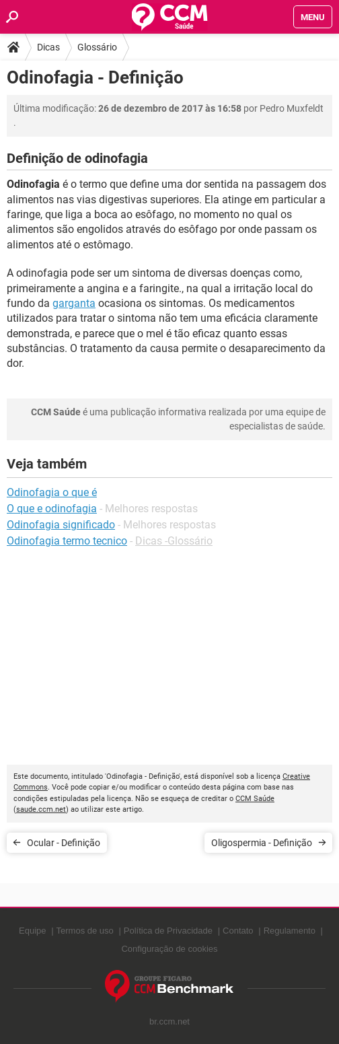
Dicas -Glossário (174, 540)
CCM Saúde (254, 798)
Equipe (32, 931)
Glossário (97, 47)
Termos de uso (85, 931)
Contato (238, 931)
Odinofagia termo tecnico (67, 540)
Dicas (48, 47)
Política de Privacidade (168, 931)
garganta (74, 303)
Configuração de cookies (169, 949)
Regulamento (289, 931)
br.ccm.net (169, 1021)
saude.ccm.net (41, 809)
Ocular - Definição (63, 842)
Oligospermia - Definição (261, 842)
